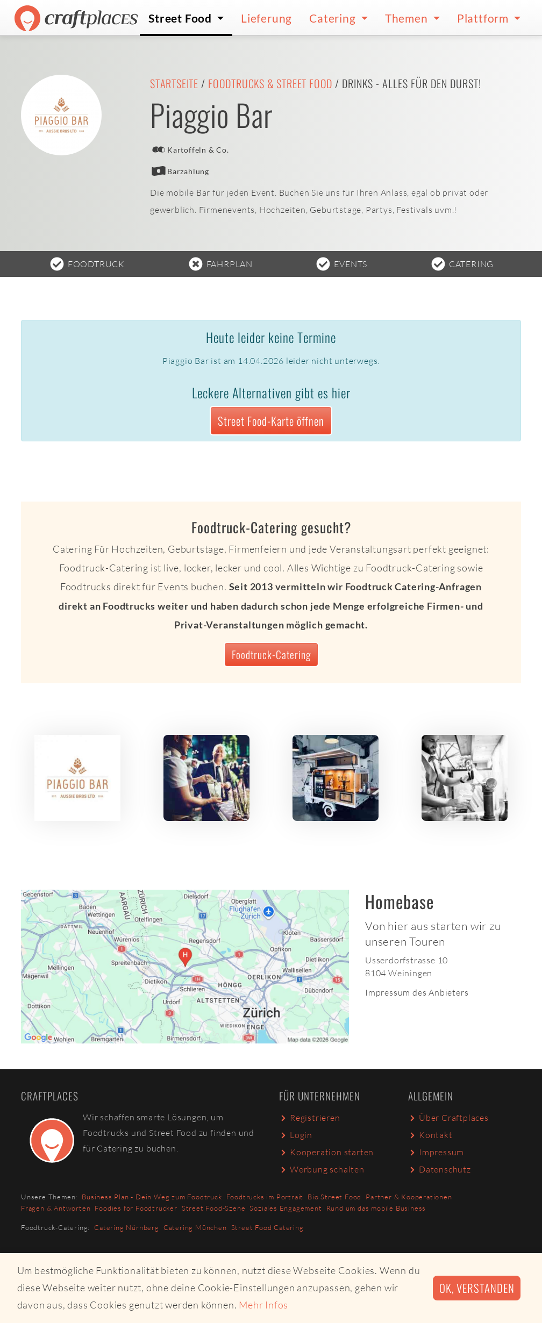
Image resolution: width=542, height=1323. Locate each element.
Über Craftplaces (448, 1117)
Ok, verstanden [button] (476, 1287)
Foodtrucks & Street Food (270, 83)
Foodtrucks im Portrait (265, 1196)
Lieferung (266, 18)
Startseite (174, 83)
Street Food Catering (267, 1227)
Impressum (436, 1152)
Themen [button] (408, 18)
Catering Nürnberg (126, 1227)
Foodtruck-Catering (271, 654)
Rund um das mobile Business (376, 1208)
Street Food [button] (181, 18)
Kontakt (430, 1134)
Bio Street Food (334, 1196)
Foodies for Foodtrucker (136, 1208)
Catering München (195, 1227)
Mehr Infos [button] (263, 1305)
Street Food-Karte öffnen (271, 420)
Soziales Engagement (285, 1208)
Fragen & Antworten (55, 1208)
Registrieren (309, 1117)
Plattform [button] (484, 18)
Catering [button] (333, 18)
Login (295, 1134)
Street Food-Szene (214, 1208)
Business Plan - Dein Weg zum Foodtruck (152, 1196)
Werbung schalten (322, 1169)
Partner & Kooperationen (409, 1196)
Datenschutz (439, 1169)
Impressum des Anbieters (416, 992)
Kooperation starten (326, 1152)
